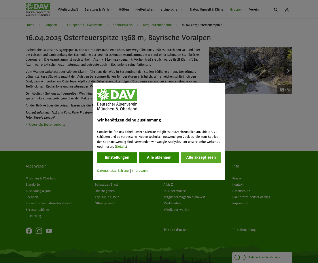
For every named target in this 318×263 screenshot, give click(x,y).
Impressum (140, 171)
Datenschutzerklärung (113, 171)
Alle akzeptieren (201, 157)
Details (121, 147)
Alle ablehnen (159, 157)
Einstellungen (117, 157)
